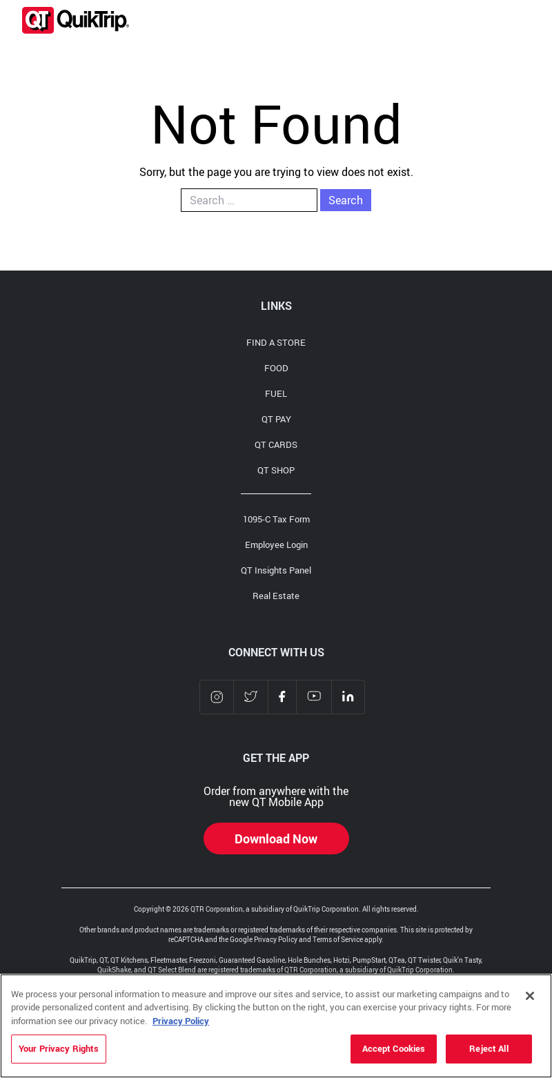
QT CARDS (276, 444)
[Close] (530, 996)
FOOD (276, 368)
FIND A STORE (276, 342)
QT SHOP (276, 470)
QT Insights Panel (276, 570)
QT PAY (276, 419)
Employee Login (276, 544)
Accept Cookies (394, 1048)
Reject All (488, 1048)
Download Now (276, 838)
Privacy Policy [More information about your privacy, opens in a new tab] (180, 1021)
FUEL (276, 393)
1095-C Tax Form (276, 519)
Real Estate (276, 595)
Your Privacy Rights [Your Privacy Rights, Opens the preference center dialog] (59, 1048)
